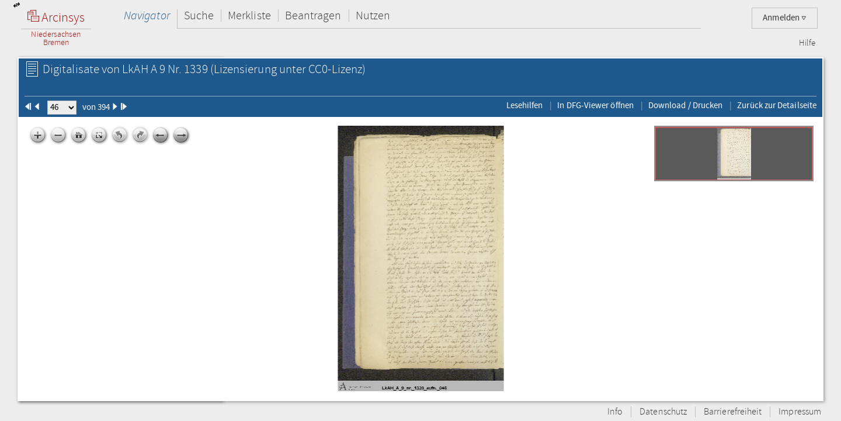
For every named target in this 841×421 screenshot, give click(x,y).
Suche (199, 15)
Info (615, 411)
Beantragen (313, 15)
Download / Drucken (685, 105)
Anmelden (785, 17)
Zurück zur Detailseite (776, 105)
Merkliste (249, 15)
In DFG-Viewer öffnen (595, 105)
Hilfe (807, 43)
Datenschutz (663, 411)
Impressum (800, 411)
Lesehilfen (524, 105)
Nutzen (373, 15)
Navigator (147, 15)
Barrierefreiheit (733, 411)
